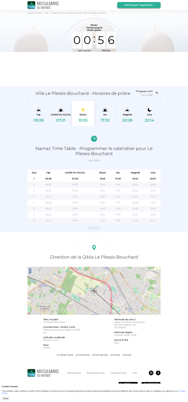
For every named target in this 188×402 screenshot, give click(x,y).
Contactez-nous (118, 373)
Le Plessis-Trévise (65, 355)
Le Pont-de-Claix (100, 355)
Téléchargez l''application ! (139, 5)
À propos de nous (95, 373)
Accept (5, 398)
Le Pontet (115, 355)
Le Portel (126, 355)
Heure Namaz (74, 373)
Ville (46, 13)
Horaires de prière (34, 13)
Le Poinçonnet (83, 355)
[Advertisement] (94, 68)
